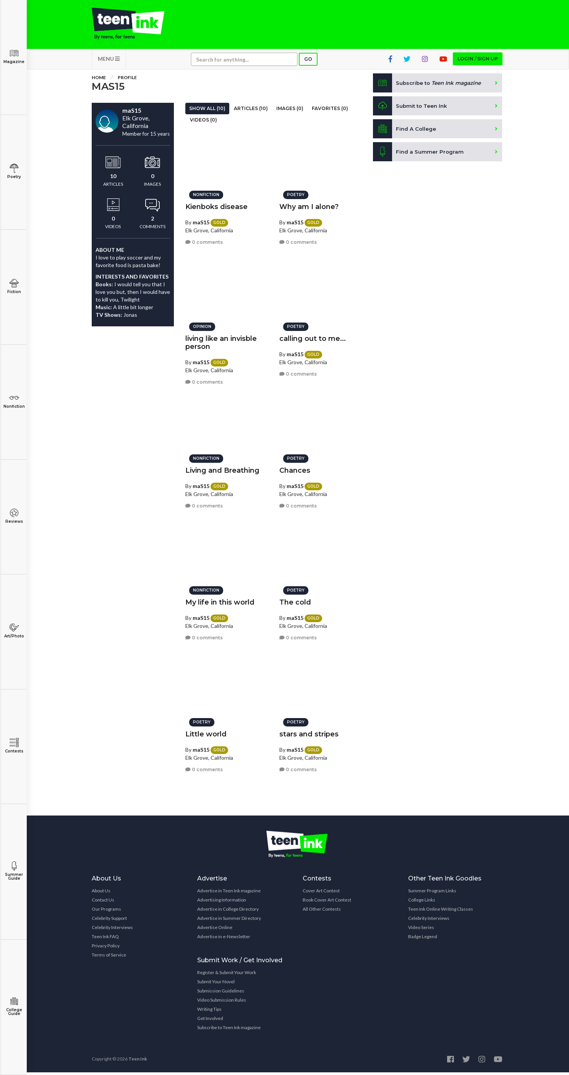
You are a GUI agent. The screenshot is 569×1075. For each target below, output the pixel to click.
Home (99, 80)
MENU (109, 61)
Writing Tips (209, 1012)
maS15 (201, 220)
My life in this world (220, 600)
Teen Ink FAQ (105, 939)
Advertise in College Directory (228, 911)
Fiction (14, 286)
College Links (421, 902)
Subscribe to (429, 85)
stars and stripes (309, 732)
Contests (14, 746)
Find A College (405, 131)
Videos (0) (203, 122)
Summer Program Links (432, 893)
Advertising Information (221, 902)
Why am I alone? (309, 205)
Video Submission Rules (221, 1002)
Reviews (14, 516)
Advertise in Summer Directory (229, 921)
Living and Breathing (222, 468)
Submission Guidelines (220, 993)
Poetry (14, 171)
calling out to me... (312, 336)
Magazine (14, 56)
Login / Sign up (477, 61)
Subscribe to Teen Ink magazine (229, 1030)
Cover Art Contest (321, 893)
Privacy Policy (106, 948)
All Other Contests (322, 911)
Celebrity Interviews (112, 930)
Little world (206, 732)
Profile (127, 80)
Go (308, 62)
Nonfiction (14, 401)
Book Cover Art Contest (327, 902)
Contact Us (103, 902)
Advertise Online (214, 930)
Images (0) (289, 111)
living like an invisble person (221, 340)
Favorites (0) (330, 111)
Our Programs (106, 911)
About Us (101, 893)
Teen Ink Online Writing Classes (440, 911)
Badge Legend (422, 939)
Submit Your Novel (216, 984)
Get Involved (210, 1021)
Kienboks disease (216, 205)
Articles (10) (251, 111)
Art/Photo (14, 631)
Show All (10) (207, 111)
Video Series (421, 930)
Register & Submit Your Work (226, 975)
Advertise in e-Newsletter (223, 939)
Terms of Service (109, 957)
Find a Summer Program (418, 154)
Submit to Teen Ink (411, 108)
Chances (294, 468)
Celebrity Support (109, 921)
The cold (295, 600)
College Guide (14, 1006)
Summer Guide (14, 871)
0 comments (204, 240)
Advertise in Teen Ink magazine (229, 893)
